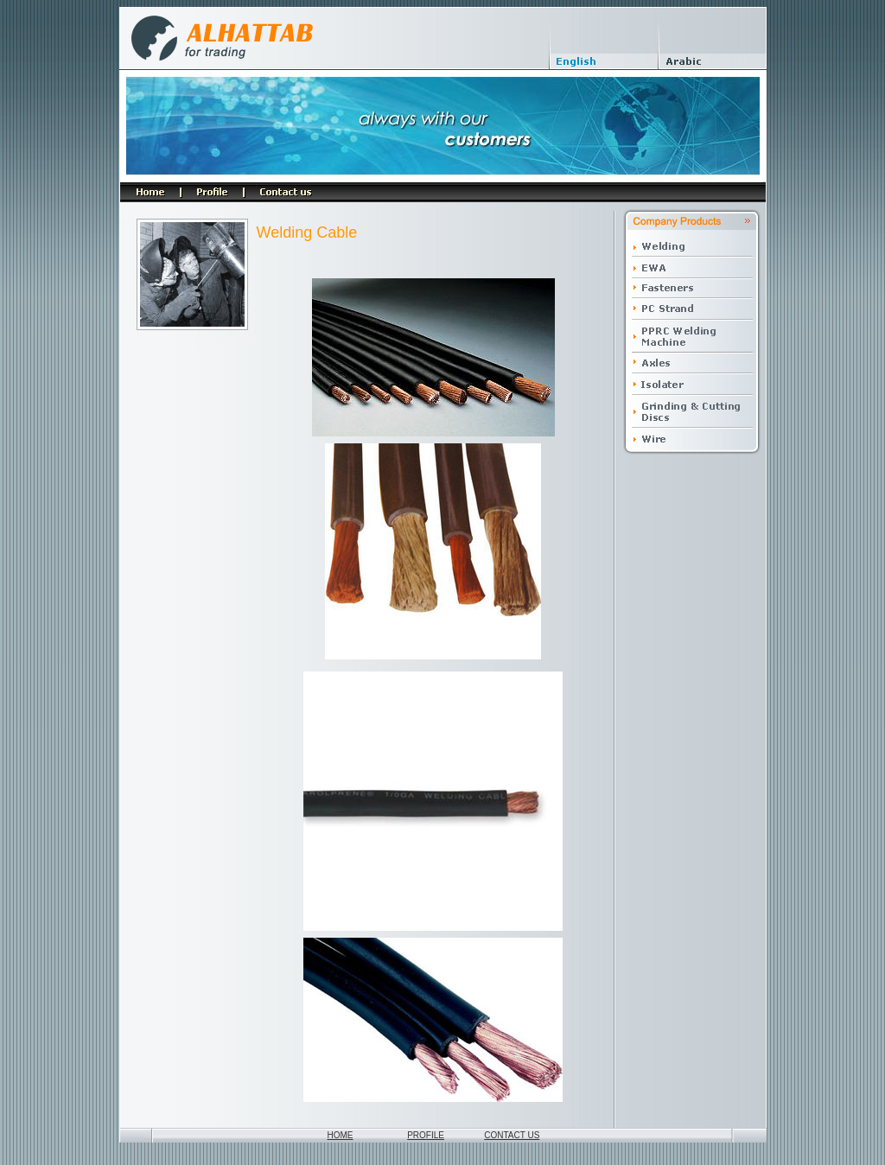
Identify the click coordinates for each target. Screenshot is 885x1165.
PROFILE (425, 1135)
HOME (340, 1135)
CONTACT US (511, 1135)
